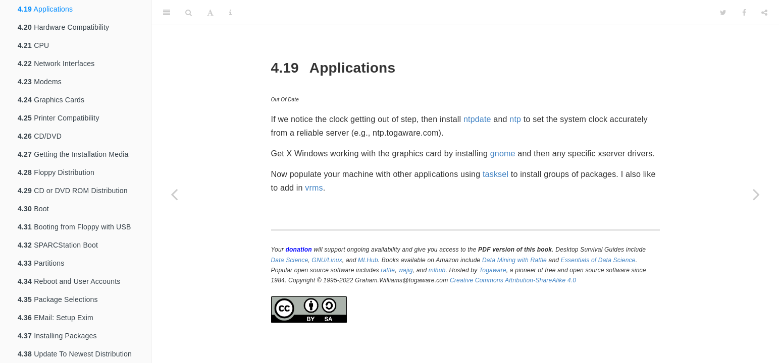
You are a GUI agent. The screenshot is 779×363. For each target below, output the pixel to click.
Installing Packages (57, 336)
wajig (405, 270)
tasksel (495, 174)
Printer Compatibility (58, 118)
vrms (314, 188)
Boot (33, 209)
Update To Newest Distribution (75, 354)
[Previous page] (174, 194)
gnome (502, 153)
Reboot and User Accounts (69, 281)
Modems (40, 82)
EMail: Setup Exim (55, 318)
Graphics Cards (51, 100)
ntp (515, 119)
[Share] (764, 12)
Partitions (41, 263)
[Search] (188, 12)
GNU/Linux (326, 260)
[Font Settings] (210, 12)
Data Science (289, 260)
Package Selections (58, 299)
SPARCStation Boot (58, 245)
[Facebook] (744, 12)
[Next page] (756, 194)
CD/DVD (40, 136)
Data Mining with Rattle (514, 260)
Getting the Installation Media (73, 154)
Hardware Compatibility (63, 27)
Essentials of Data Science (598, 260)
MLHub (368, 260)
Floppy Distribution (56, 172)
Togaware (492, 270)
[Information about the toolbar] (230, 12)
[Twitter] (723, 12)
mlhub (437, 270)
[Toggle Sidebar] (166, 12)
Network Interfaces (56, 63)
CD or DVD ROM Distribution (73, 191)
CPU (33, 45)
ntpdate (477, 119)
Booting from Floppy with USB (74, 227)
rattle (388, 270)
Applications (45, 9)
